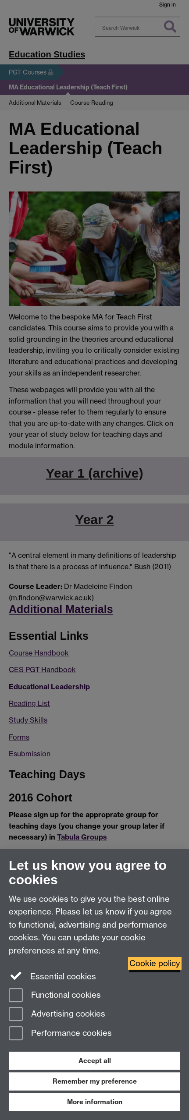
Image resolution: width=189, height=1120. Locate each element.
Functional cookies (55, 996)
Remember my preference (95, 1081)
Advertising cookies (57, 1015)
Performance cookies (60, 1034)
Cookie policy (154, 963)
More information (94, 1102)
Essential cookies (52, 976)
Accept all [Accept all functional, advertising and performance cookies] (94, 1060)
